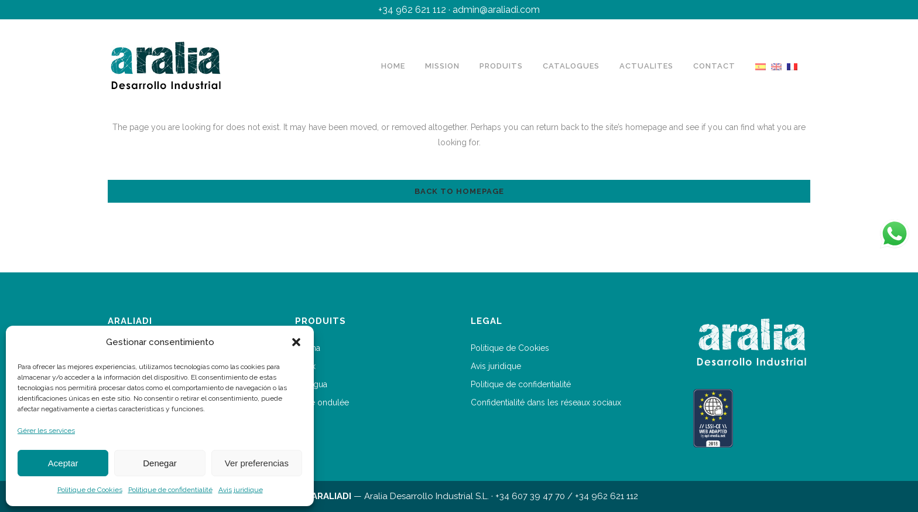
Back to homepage (459, 191)
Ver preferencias (257, 463)
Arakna (307, 348)
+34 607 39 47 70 (530, 496)
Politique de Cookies (89, 490)
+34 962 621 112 (412, 9)
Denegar (160, 463)
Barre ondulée (322, 402)
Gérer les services (46, 430)
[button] (296, 342)
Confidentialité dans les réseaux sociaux (546, 402)
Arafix (305, 366)
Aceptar (63, 463)
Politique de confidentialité (170, 490)
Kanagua (311, 384)
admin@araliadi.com (496, 9)
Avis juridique (240, 490)
